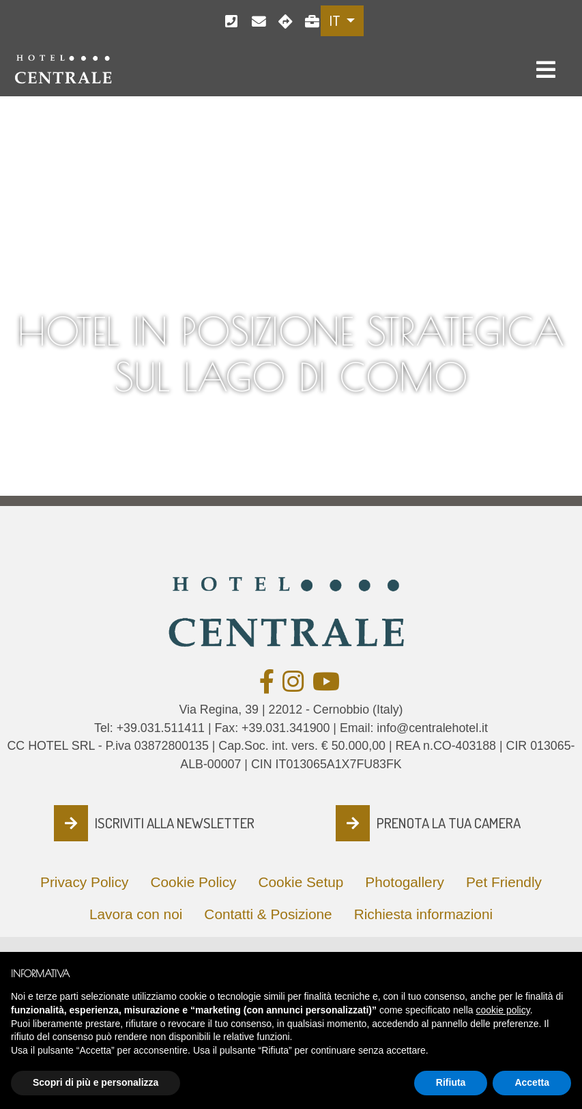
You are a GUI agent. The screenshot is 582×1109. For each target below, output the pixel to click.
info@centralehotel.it (254, 21)
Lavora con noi (307, 21)
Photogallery (404, 882)
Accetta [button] (531, 1086)
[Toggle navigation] (546, 69)
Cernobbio (280, 21)
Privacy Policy (84, 882)
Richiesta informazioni (423, 914)
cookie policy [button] (503, 1014)
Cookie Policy (193, 882)
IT (336, 20)
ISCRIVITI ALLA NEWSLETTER (174, 823)
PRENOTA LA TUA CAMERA (449, 823)
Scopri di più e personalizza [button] (95, 1086)
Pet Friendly (504, 882)
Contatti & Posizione (268, 914)
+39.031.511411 (227, 21)
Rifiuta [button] (451, 1086)
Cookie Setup (300, 882)
